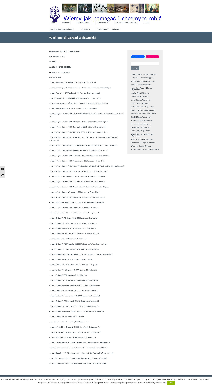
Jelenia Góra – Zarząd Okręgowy (143, 81)
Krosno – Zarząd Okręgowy (141, 85)
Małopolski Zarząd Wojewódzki (142, 107)
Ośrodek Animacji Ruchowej (126, 23)
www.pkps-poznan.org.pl (61, 72)
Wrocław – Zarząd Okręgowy (141, 146)
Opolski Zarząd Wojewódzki (141, 117)
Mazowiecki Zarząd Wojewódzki (142, 110)
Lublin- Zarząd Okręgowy (140, 96)
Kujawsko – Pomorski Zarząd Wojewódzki (141, 89)
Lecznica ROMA (102, 23)
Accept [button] (170, 383)
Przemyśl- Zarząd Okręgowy (141, 124)
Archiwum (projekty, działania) (61, 29)
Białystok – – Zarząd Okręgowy (142, 78)
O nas (52, 23)
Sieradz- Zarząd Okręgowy (140, 127)
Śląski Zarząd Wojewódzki (140, 131)
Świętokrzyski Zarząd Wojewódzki (143, 114)
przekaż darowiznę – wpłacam (108, 29)
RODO (146, 23)
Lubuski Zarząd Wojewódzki (141, 100)
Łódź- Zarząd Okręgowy (139, 103)
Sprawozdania (85, 29)
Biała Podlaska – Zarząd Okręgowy (143, 74)
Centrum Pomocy (83, 23)
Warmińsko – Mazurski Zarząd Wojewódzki (142, 135)
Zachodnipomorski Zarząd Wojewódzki (145, 149)
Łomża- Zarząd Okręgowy (140, 93)
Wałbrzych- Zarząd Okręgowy (142, 139)
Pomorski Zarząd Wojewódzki (141, 120)
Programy (65, 23)
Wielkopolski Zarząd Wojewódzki (143, 143)
